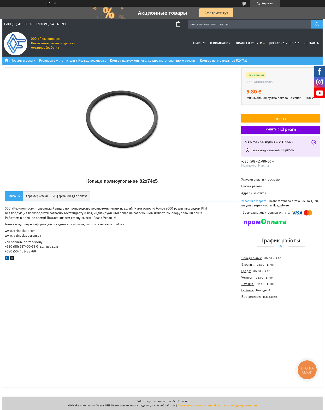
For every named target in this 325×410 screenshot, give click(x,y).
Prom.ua (183, 401)
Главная (199, 43)
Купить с (281, 130)
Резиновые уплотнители (57, 61)
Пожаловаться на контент (195, 405)
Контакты (311, 43)
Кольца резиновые (92, 61)
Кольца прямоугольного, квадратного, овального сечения (153, 61)
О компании (220, 43)
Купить (280, 118)
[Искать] (317, 24)
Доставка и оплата (284, 43)
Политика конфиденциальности (235, 405)
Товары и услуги (248, 43)
